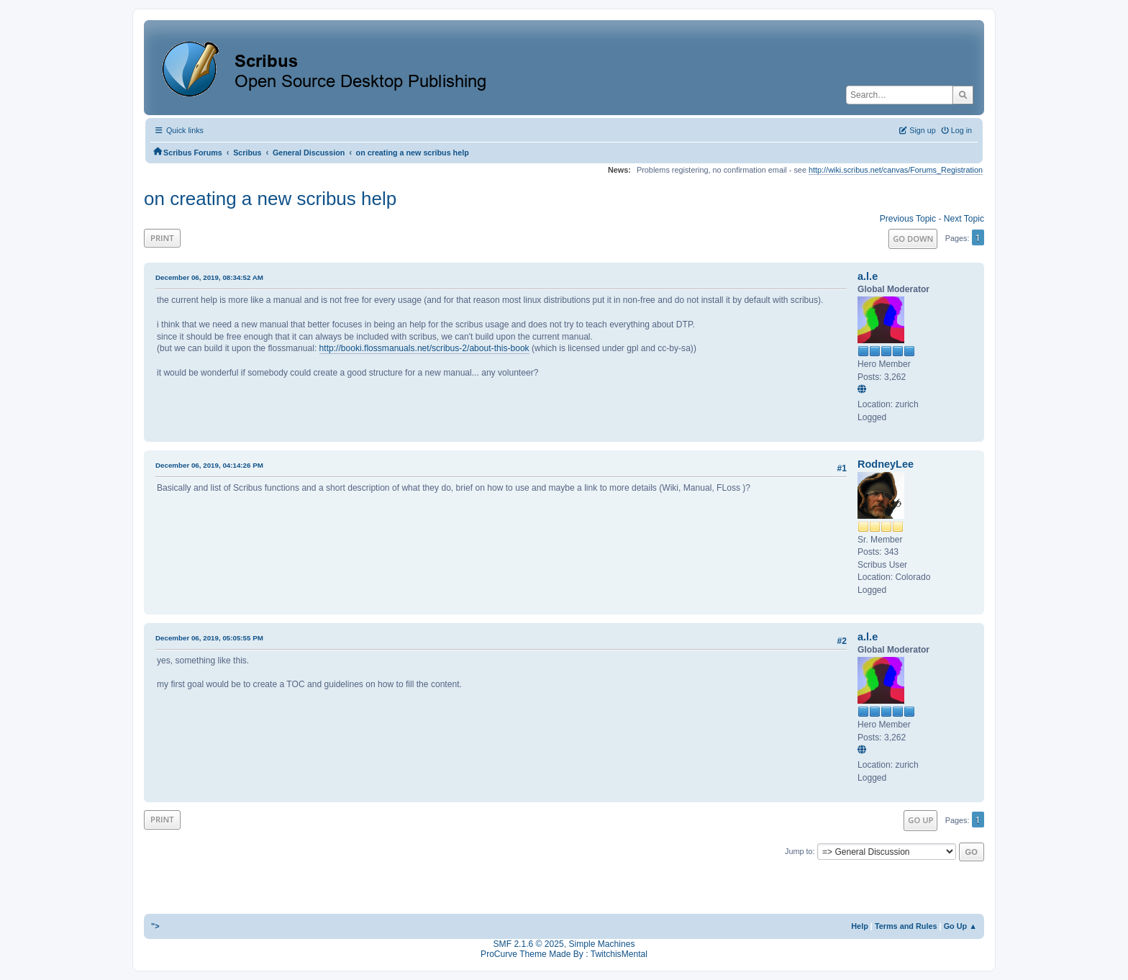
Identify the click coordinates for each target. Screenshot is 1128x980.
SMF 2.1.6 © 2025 (529, 944)
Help (859, 926)
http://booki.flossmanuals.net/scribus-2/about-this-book (424, 348)
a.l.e (868, 276)
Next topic (964, 219)
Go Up (920, 820)
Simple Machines (601, 944)
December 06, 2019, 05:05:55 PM (209, 638)
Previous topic (908, 219)
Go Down (913, 238)
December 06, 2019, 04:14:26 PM (209, 465)
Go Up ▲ (960, 926)
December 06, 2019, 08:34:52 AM (209, 277)
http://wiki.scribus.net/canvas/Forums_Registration (896, 169)
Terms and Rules (906, 926)
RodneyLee (886, 464)
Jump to (799, 851)
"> (155, 926)
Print (162, 237)
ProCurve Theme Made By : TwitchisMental (564, 954)
